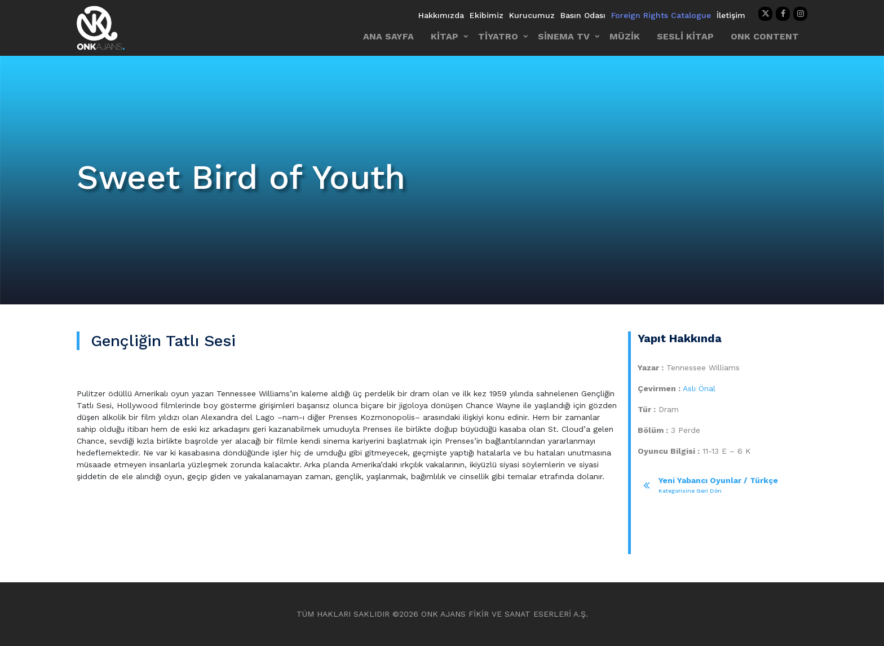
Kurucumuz (532, 15)
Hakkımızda (441, 15)
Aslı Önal (699, 388)
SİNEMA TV (564, 36)
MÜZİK (624, 36)
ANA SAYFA (388, 36)
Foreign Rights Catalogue (661, 15)
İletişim (731, 15)
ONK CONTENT (765, 36)
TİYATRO (498, 36)
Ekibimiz (486, 15)
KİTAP (444, 36)
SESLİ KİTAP (685, 36)
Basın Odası (582, 15)
